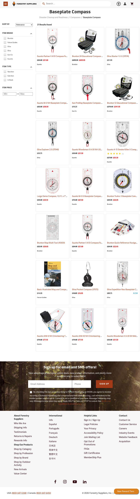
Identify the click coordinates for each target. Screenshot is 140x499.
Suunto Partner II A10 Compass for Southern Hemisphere (100, 243)
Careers (123, 428)
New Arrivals (20, 469)
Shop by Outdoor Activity (22, 464)
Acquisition (124, 441)
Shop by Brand (21, 457)
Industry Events (126, 432)
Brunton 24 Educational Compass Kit (91, 56)
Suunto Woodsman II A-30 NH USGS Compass (95, 149)
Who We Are (20, 423)
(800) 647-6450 (43, 493)
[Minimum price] (9, 94)
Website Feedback (128, 437)
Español (53, 424)
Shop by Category (22, 449)
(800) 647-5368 (19, 493)
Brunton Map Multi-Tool (51, 243)
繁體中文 (53, 454)
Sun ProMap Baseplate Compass (89, 103)
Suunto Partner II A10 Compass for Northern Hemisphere (65, 56)
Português (54, 428)
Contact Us (124, 420)
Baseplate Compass (92, 17)
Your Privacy (90, 428)
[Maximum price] (26, 94)
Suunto (39, 64)
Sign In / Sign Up (92, 420)
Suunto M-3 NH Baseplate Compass (56, 103)
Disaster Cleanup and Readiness (53, 17)
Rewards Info (20, 440)
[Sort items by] (24, 24)
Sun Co (74, 111)
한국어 (52, 458)
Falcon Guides (41, 297)
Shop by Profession (23, 453)
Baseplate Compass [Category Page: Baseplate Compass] (70, 12)
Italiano (52, 441)
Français (53, 432)
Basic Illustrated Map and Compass (56, 289)
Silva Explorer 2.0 (48, 149)
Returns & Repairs (23, 436)
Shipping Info (20, 427)
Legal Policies (91, 424)
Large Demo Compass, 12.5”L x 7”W (56, 196)
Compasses (75, 17)
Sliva (108, 297)
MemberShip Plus (92, 457)
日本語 (52, 445)
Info (51, 420)
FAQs (86, 448)
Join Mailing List (92, 437)
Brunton (74, 64)
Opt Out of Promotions (89, 443)
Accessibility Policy (93, 432)
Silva (108, 64)
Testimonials (20, 432)
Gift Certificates (92, 453)
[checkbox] (5, 38)
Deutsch (53, 437)
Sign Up (104, 384)
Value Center (20, 473)
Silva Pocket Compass (85, 289)
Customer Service (128, 424)
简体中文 (53, 449)
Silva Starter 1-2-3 (118, 56)
